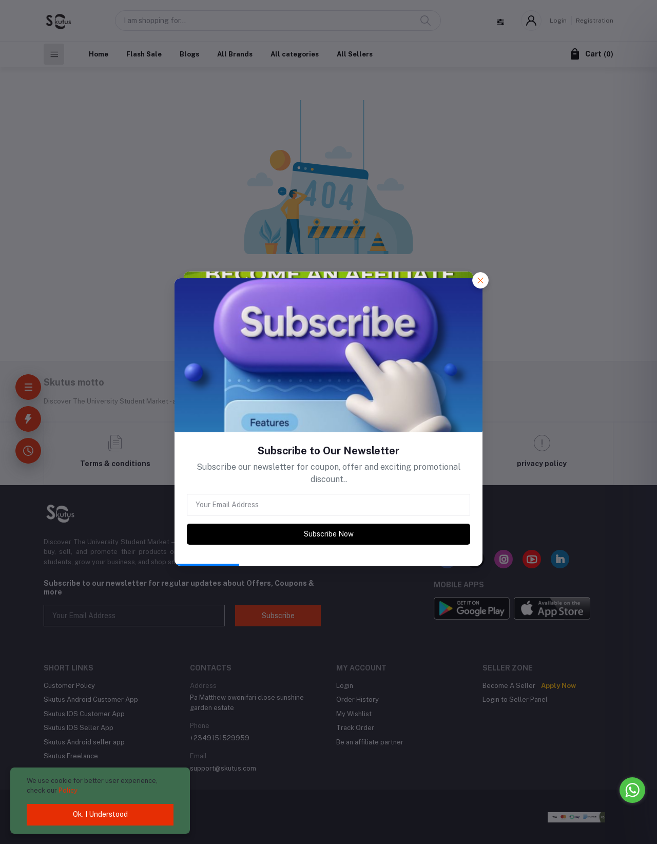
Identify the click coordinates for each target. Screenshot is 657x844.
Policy (68, 790)
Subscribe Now (329, 534)
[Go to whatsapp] (632, 790)
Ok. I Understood (100, 814)
